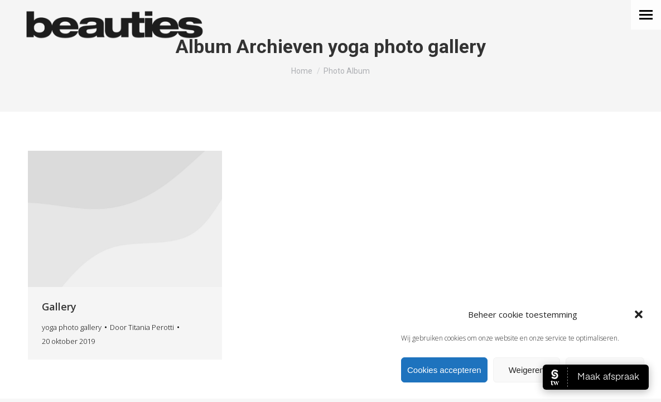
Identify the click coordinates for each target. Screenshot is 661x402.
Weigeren (526, 370)
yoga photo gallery (72, 327)
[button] (638, 314)
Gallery (59, 306)
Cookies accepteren (444, 370)
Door (142, 327)
